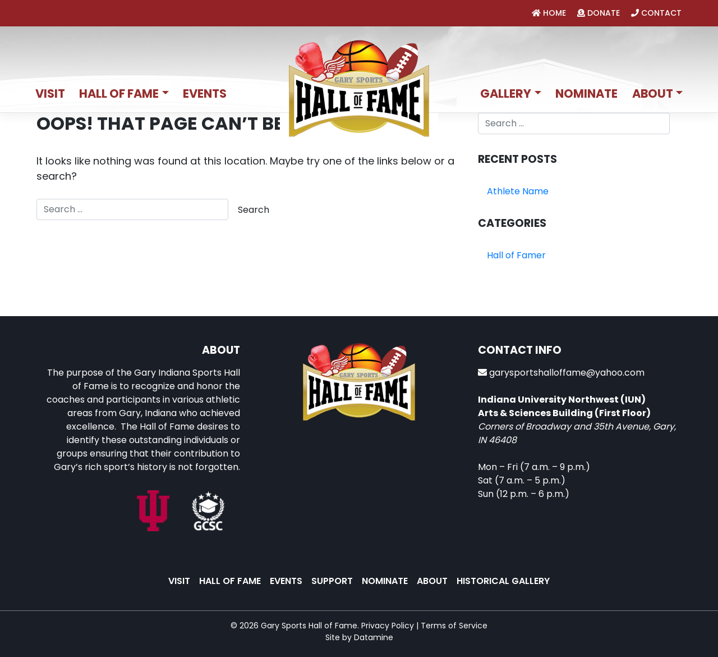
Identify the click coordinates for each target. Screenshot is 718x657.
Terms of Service (454, 625)
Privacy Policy (387, 625)
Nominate (586, 93)
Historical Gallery (503, 580)
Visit (50, 93)
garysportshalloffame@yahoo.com (567, 372)
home (549, 13)
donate (598, 13)
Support (332, 580)
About (652, 93)
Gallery (505, 93)
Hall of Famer (516, 255)
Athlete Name (518, 191)
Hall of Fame (119, 93)
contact (656, 13)
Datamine (373, 637)
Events (205, 93)
